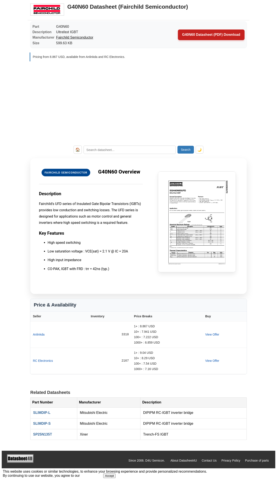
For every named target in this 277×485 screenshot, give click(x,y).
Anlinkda (39, 334)
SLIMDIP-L (41, 413)
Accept (109, 475)
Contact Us (209, 460)
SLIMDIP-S (42, 423)
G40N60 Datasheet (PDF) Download (211, 34)
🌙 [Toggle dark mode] (199, 150)
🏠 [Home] (77, 149)
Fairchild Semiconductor (74, 37)
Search (185, 149)
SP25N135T (42, 434)
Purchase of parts (257, 460)
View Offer (212, 334)
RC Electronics (43, 360)
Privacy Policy (230, 460)
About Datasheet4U (184, 460)
